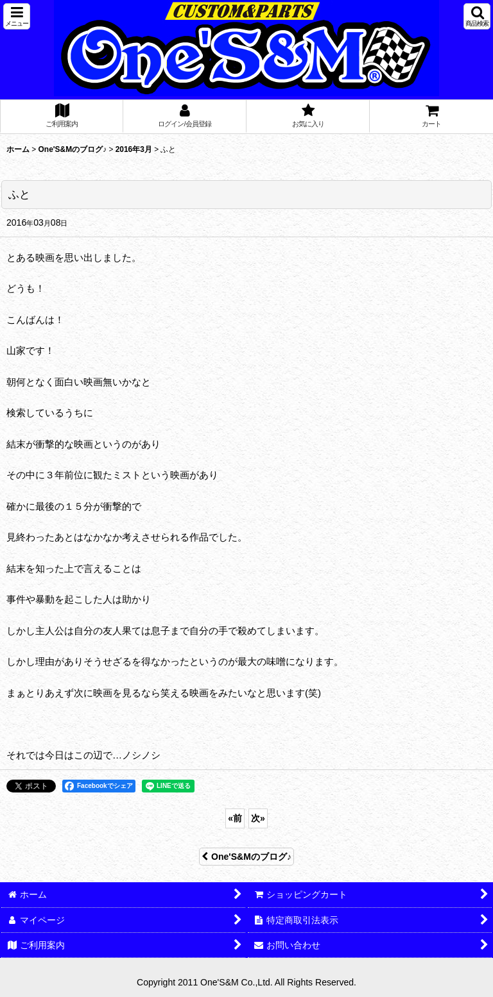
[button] (16, 16)
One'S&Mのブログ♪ (246, 856)
